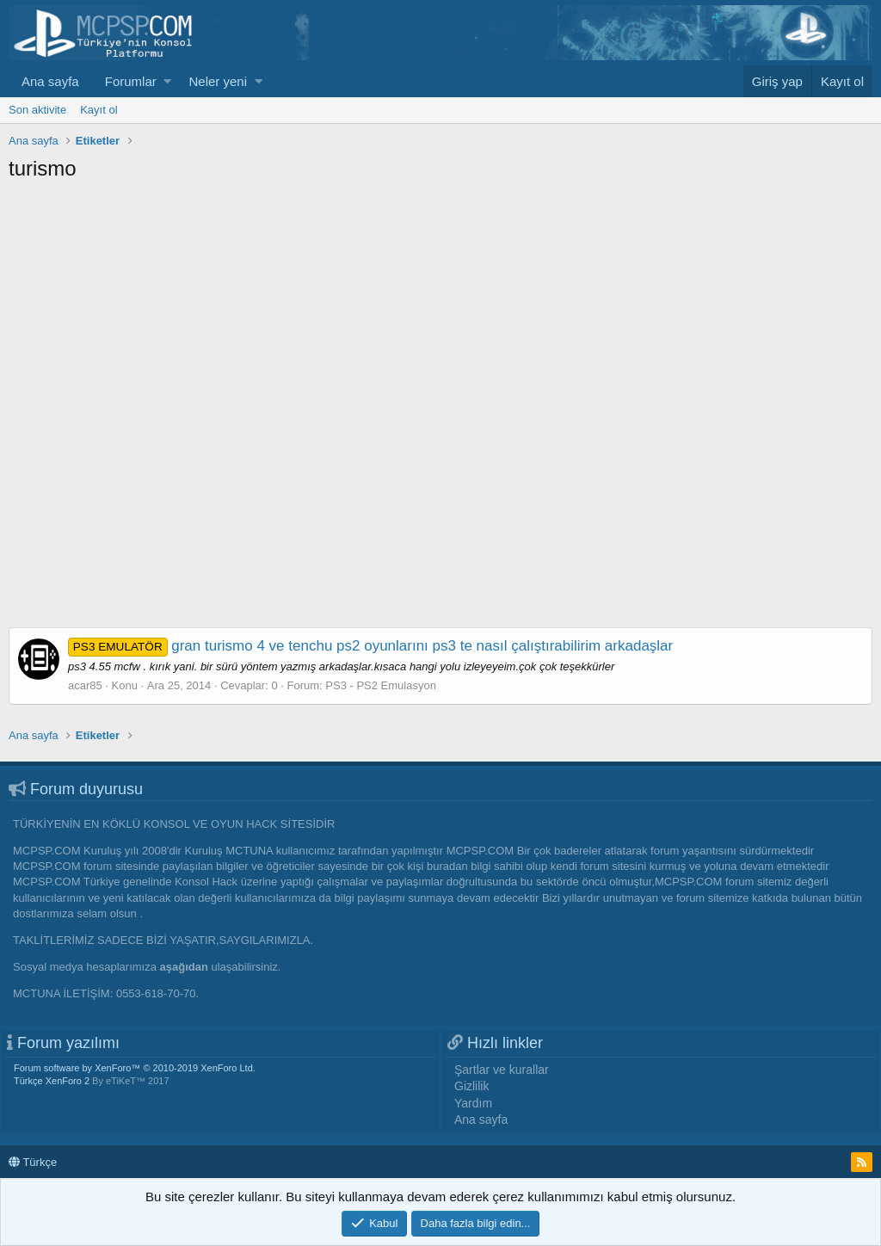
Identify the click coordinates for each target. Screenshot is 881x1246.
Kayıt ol (98, 109)
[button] (167, 81)
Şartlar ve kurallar (501, 1069)
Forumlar (131, 81)
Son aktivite (37, 109)
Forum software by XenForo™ (135, 1068)
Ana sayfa (50, 81)
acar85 (85, 685)
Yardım (473, 1103)
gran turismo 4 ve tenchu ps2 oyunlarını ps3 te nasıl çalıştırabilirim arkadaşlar (370, 646)
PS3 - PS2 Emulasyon (380, 685)
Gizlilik (471, 1086)
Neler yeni (217, 81)
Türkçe (33, 1162)
